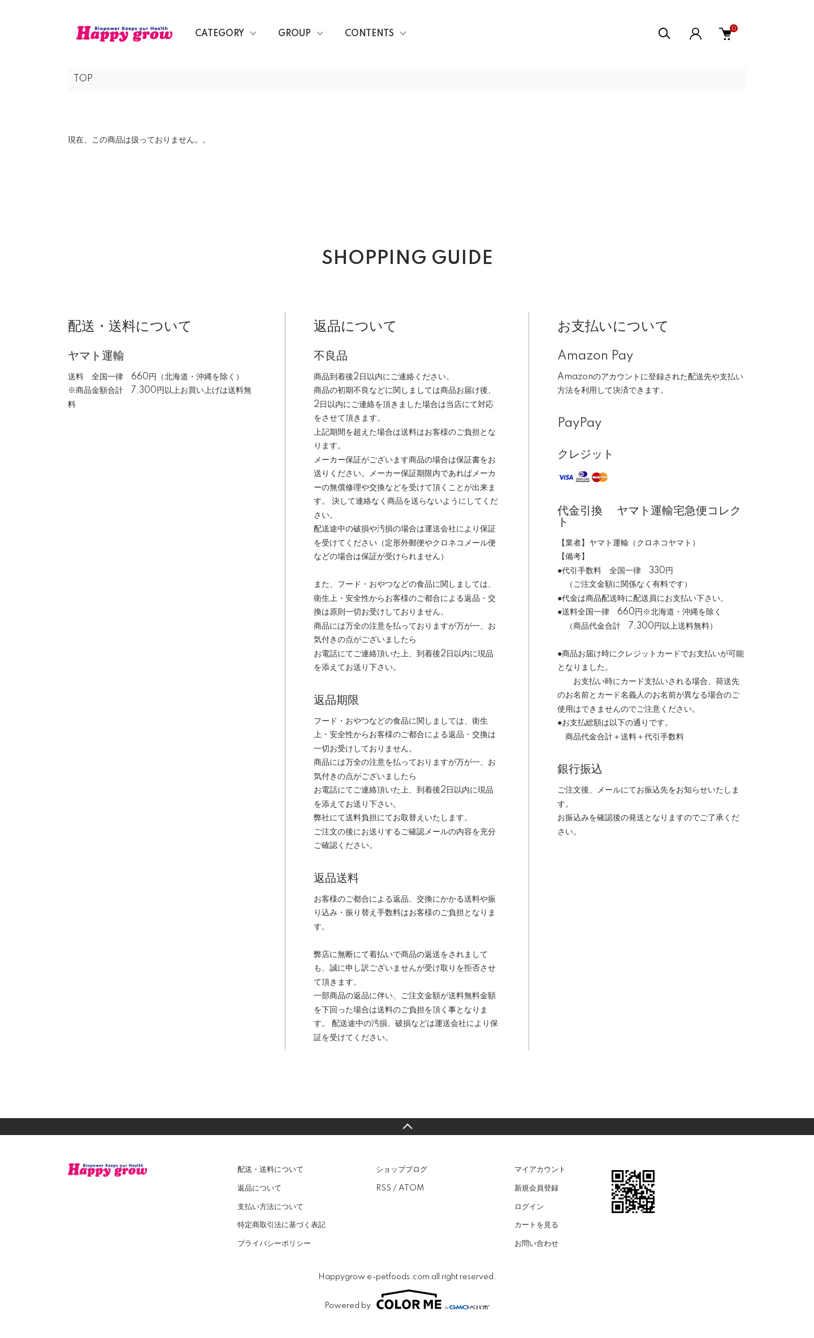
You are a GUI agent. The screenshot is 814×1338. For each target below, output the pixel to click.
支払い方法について (270, 1207)
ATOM (411, 1188)
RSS (383, 1188)
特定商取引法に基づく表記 (281, 1225)
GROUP (294, 33)
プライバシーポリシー (274, 1244)
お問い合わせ (536, 1244)
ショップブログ (401, 1170)
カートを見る (536, 1225)
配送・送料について (270, 1170)
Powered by (407, 1299)
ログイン (529, 1207)
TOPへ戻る (407, 1126)
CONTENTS (369, 33)
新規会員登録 (536, 1188)
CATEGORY (219, 33)
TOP (83, 79)
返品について (259, 1188)
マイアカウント (540, 1170)
